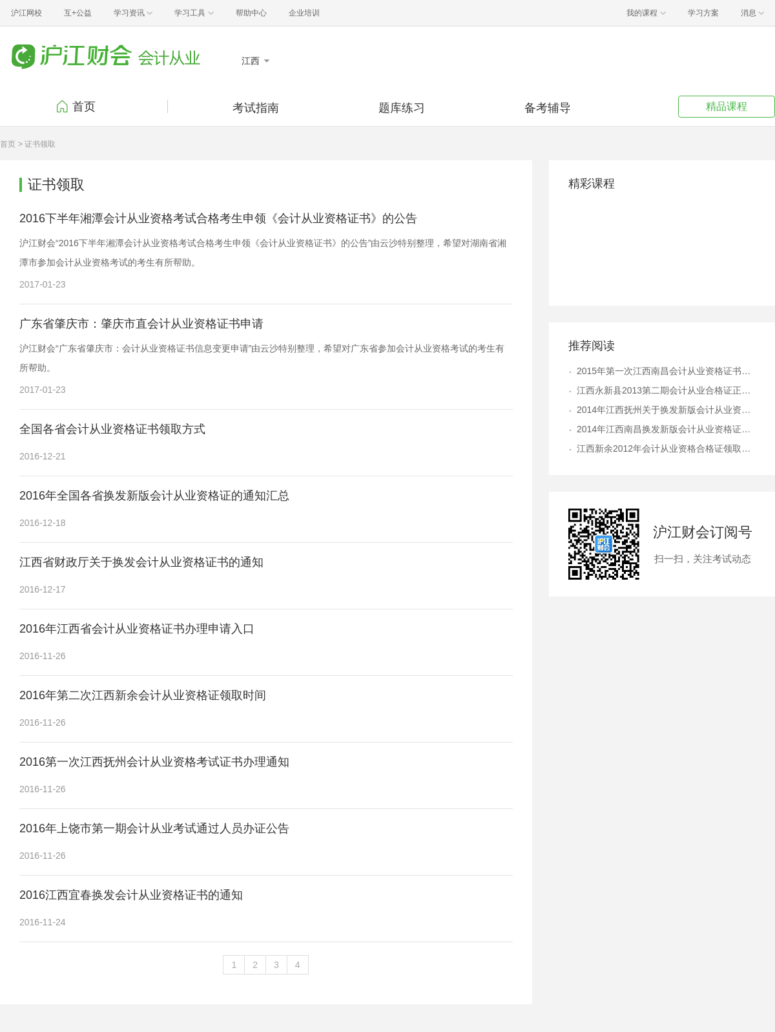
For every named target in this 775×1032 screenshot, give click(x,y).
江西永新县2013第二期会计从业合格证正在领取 (666, 390)
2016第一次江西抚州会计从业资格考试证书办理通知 (154, 761)
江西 (252, 61)
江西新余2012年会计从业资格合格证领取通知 (666, 448)
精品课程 (726, 106)
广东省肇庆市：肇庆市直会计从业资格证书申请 (141, 323)
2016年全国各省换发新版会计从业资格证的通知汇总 (154, 495)
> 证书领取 (37, 144)
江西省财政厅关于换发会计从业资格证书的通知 (141, 562)
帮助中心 (251, 12)
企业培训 (304, 12)
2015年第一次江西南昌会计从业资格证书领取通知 (666, 371)
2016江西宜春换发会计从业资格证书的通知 (131, 895)
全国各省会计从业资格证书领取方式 (112, 429)
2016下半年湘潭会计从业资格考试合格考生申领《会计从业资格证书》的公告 (218, 218)
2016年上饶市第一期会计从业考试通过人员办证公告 (154, 828)
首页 (84, 106)
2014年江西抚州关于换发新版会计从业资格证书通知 (666, 410)
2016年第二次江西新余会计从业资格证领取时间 (142, 695)
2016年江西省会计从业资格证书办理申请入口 (136, 628)
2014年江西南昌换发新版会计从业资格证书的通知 (666, 429)
